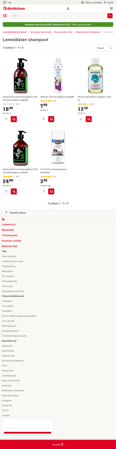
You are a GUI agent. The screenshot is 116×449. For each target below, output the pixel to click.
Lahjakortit (9, 224)
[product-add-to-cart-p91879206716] (14, 191)
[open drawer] (5, 15)
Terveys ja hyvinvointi (40, 32)
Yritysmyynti (10, 235)
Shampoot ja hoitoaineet (88, 32)
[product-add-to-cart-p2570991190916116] (51, 119)
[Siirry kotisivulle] (14, 8)
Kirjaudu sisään (11, 240)
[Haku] (110, 15)
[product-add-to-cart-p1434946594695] (89, 119)
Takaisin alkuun (15, 212)
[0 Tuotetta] (111, 8)
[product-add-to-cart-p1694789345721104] (51, 191)
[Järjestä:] (104, 47)
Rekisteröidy (10, 246)
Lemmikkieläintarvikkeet (14, 32)
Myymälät (8, 229)
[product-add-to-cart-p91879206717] (14, 119)
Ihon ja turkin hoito (64, 32)
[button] (68, 8)
